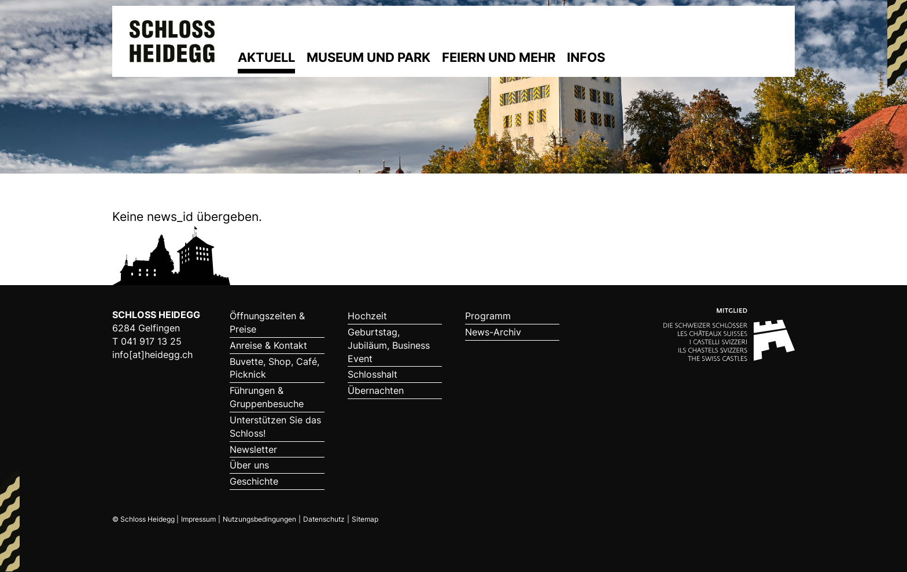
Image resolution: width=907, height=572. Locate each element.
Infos (586, 57)
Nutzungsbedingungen (259, 519)
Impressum (198, 519)
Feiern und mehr (498, 57)
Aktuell (266, 57)
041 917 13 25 (151, 341)
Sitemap (365, 519)
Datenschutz (324, 519)
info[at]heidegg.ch (152, 354)
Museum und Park (368, 57)
